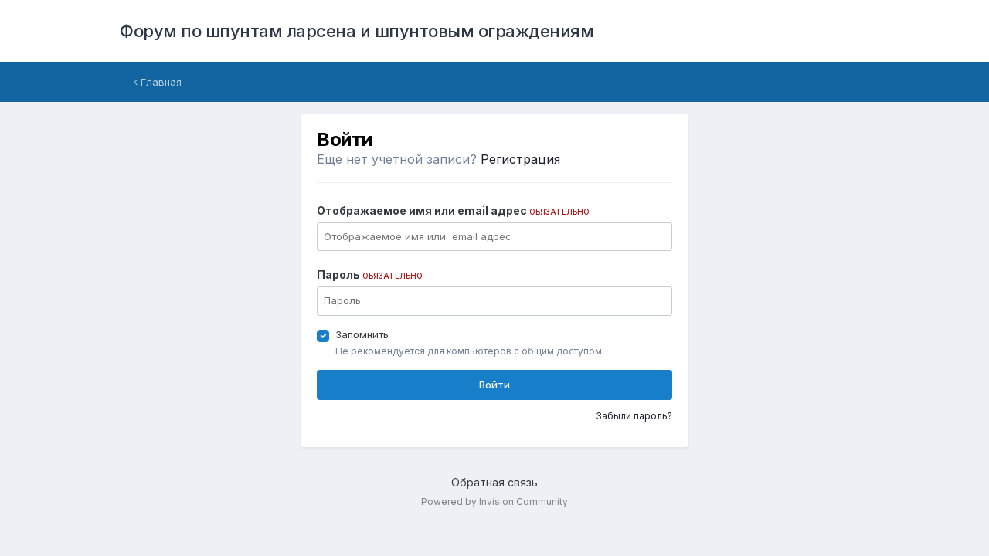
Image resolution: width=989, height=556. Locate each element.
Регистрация (520, 159)
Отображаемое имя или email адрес (453, 210)
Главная (158, 82)
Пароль (370, 274)
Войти (494, 384)
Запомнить (362, 334)
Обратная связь (494, 482)
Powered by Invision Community (494, 501)
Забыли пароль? (634, 416)
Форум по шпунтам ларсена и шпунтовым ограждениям (356, 31)
